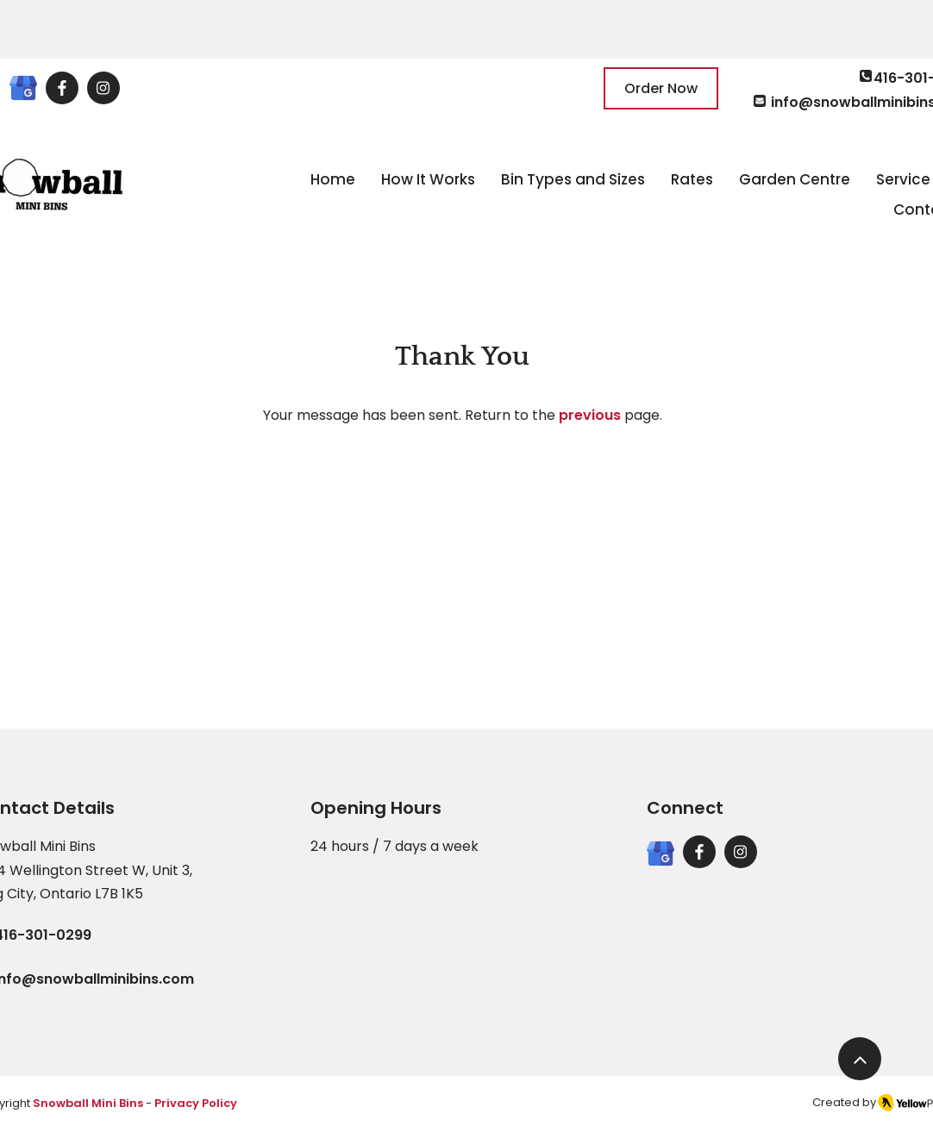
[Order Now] (661, 88)
